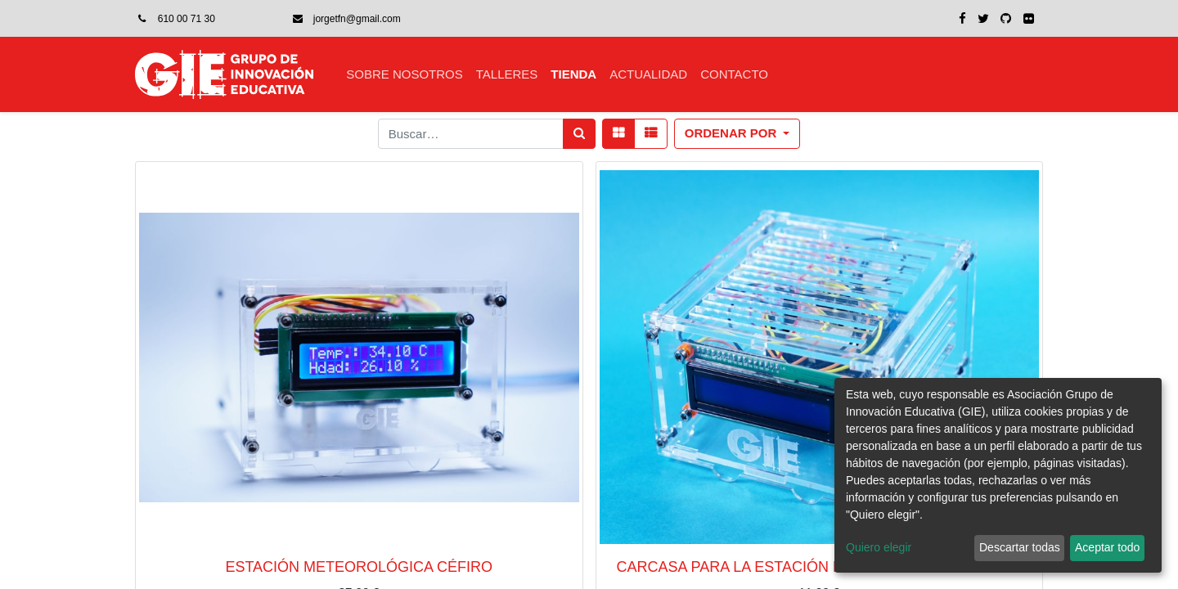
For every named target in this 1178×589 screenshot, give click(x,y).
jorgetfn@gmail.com (357, 19)
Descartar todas (1019, 547)
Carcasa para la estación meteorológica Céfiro (819, 567)
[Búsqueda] (579, 134)
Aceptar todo (1107, 547)
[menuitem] (404, 75)
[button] (737, 134)
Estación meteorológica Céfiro (358, 567)
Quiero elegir (878, 547)
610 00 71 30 (186, 19)
